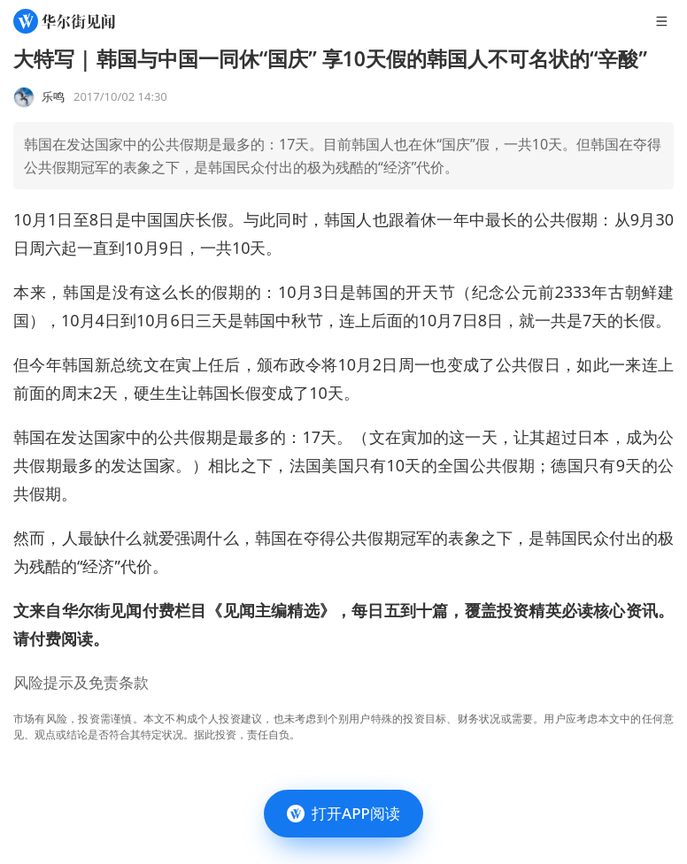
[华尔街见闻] (64, 21)
